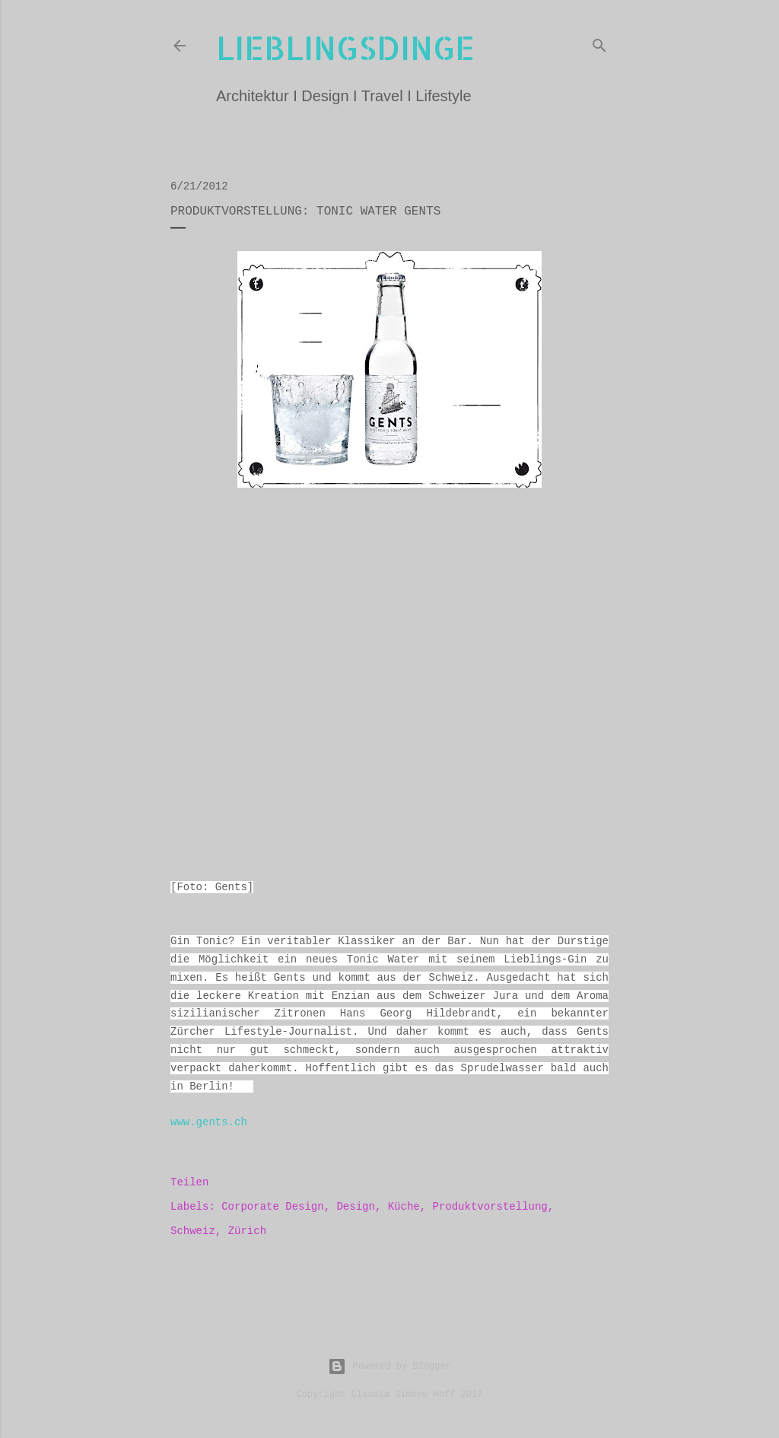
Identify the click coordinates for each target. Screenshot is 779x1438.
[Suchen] (599, 42)
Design (355, 1207)
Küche (404, 1207)
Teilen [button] (189, 1182)
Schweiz (192, 1231)
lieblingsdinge (345, 47)
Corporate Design (272, 1207)
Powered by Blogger (389, 1366)
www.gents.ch (208, 1122)
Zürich (247, 1231)
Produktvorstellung (490, 1207)
